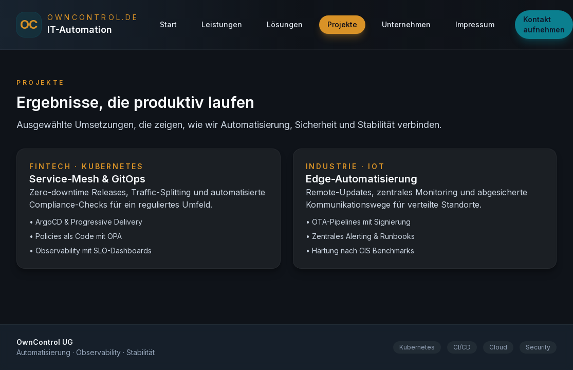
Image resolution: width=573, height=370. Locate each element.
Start (168, 24)
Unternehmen (406, 24)
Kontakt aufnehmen (544, 24)
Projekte (342, 24)
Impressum (474, 24)
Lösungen (285, 24)
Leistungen (221, 24)
